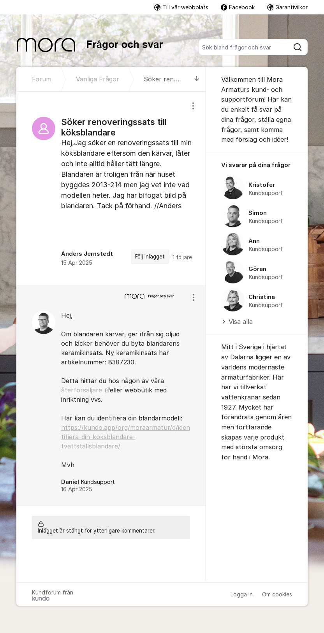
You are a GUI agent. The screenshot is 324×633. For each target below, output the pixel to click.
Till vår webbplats (181, 7)
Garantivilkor (287, 7)
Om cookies (277, 594)
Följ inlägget (150, 256)
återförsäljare (82, 390)
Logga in (242, 594)
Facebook (238, 7)
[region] (111, 188)
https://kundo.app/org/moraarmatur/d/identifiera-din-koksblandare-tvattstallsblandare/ (125, 437)
